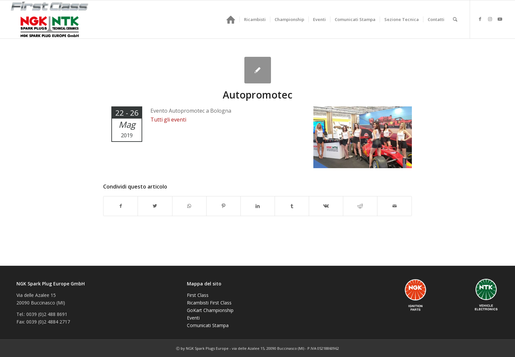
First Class (198, 295)
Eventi (193, 318)
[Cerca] (455, 19)
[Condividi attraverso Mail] (394, 205)
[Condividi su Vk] (326, 205)
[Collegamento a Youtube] (500, 19)
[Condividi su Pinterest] (223, 205)
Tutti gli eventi (168, 119)
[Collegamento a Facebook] (480, 19)
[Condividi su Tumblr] (292, 205)
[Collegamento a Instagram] (490, 19)
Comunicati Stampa (208, 325)
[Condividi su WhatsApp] (189, 205)
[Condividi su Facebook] (120, 205)
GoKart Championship (210, 310)
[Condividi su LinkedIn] (258, 205)
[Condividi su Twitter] (155, 205)
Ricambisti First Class (209, 303)
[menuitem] (230, 19)
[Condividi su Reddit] (360, 205)
